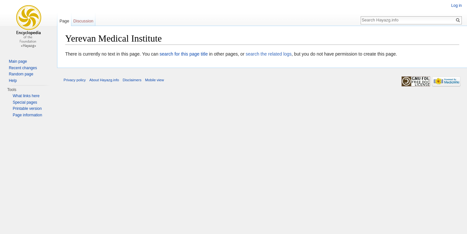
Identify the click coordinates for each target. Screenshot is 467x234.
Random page (21, 74)
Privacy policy (75, 80)
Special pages (25, 102)
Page (64, 21)
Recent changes (23, 68)
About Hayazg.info (104, 80)
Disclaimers (132, 80)
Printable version (27, 108)
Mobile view (154, 80)
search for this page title (184, 54)
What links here (26, 96)
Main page (18, 61)
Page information (27, 115)
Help (13, 80)
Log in (456, 5)
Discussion (83, 21)
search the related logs (268, 54)
